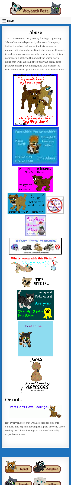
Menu (10, 20)
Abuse (35, 32)
